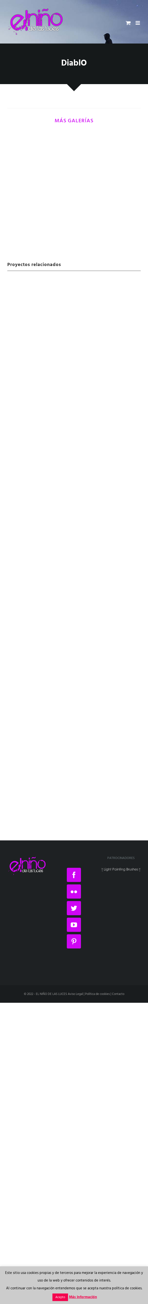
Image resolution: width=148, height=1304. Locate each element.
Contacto (118, 994)
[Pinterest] (74, 941)
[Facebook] (74, 875)
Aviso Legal (75, 994)
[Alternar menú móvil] (138, 22)
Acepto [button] (60, 1297)
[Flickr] (74, 891)
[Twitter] (74, 908)
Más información (83, 1297)
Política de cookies (97, 994)
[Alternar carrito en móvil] (128, 22)
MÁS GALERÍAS (74, 121)
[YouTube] (74, 925)
